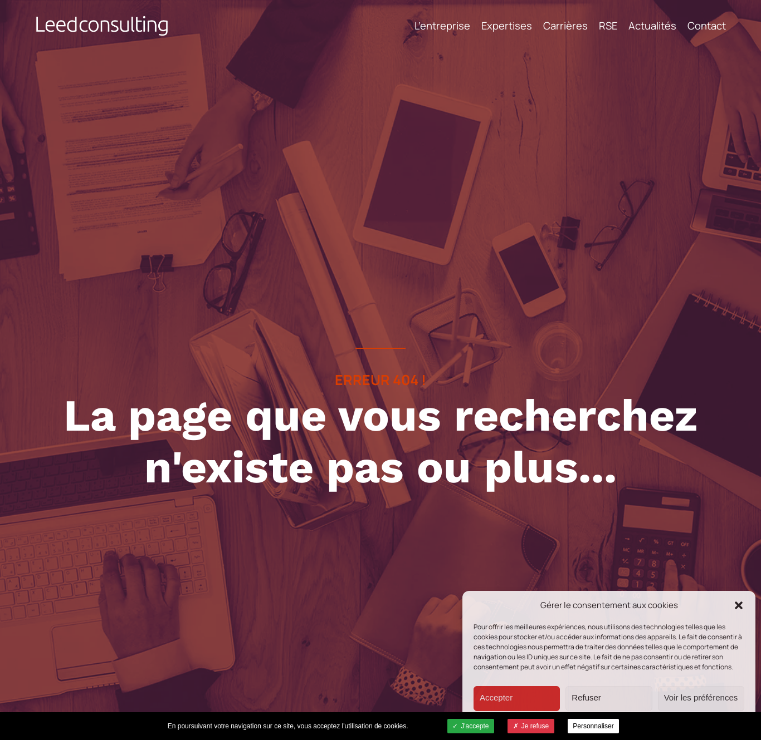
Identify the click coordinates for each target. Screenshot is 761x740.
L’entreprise (442, 25)
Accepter (496, 697)
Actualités (652, 25)
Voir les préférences (701, 697)
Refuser (586, 697)
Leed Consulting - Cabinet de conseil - (102, 25)
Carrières (565, 25)
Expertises (506, 25)
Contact (706, 25)
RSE (608, 25)
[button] (738, 605)
